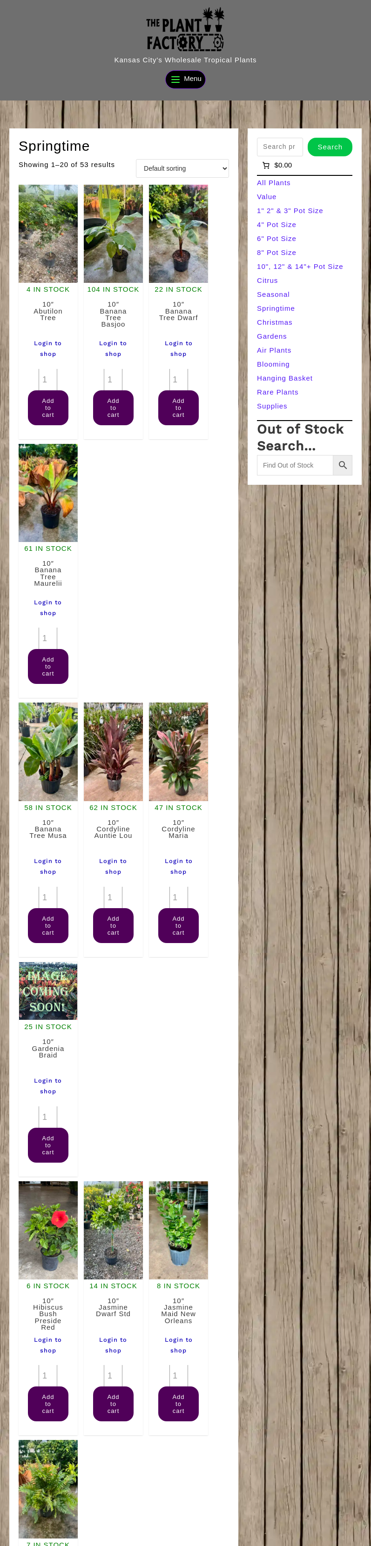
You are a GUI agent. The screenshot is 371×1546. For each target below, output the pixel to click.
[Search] (345, 1517)
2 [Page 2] (114, 1453)
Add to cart (48, 386)
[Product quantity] (42, 358)
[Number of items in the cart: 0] (276, 165)
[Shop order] (182, 168)
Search (330, 147)
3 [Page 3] (133, 1453)
